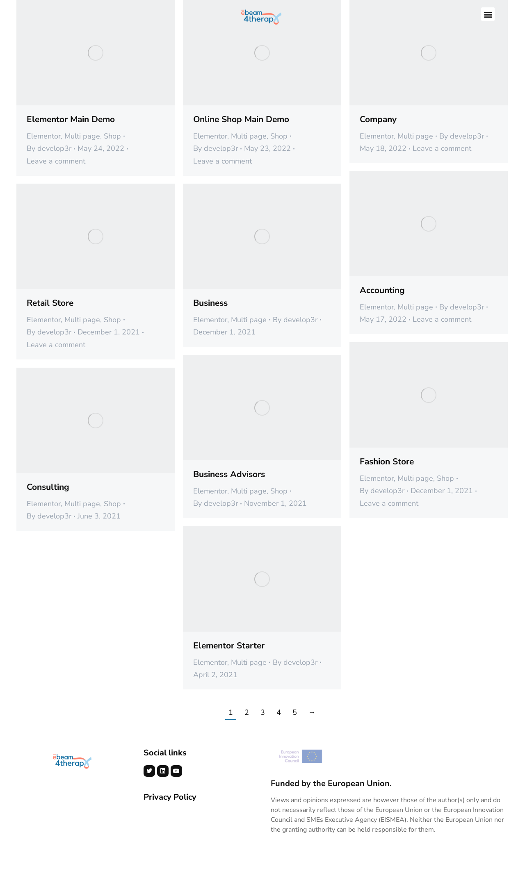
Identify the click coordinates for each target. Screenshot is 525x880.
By (49, 148)
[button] (488, 14)
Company (378, 119)
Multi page (82, 136)
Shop (112, 136)
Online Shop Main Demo (241, 119)
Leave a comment (56, 161)
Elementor (44, 136)
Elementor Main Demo (71, 119)
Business (210, 303)
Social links (165, 752)
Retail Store (50, 303)
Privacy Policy (170, 797)
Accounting (382, 290)
